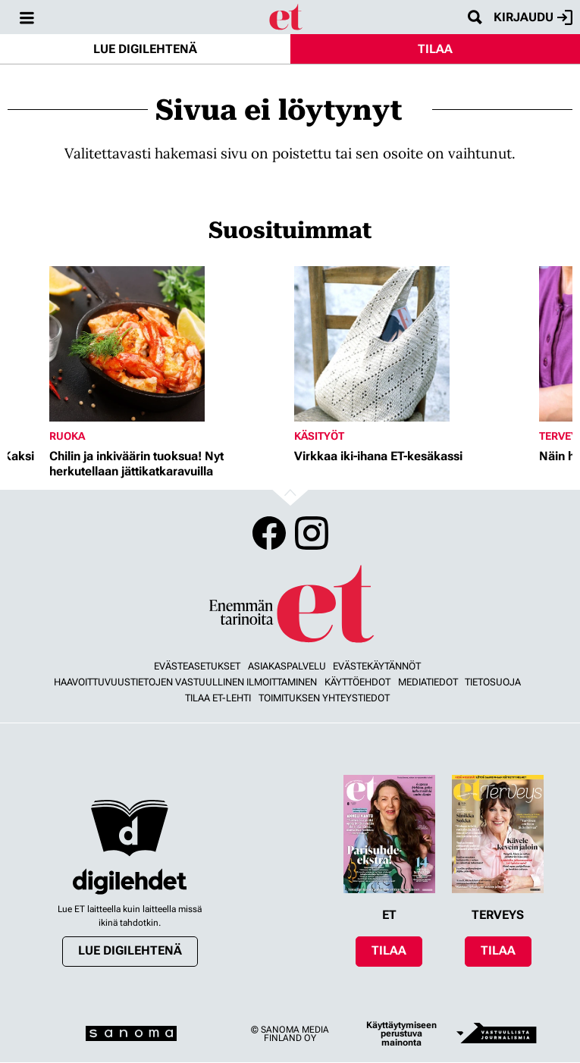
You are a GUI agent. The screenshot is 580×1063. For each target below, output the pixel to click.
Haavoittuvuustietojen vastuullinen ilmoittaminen (185, 682)
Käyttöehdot (357, 682)
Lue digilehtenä (145, 49)
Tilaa (435, 49)
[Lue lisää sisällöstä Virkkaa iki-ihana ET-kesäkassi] (412, 344)
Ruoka (67, 436)
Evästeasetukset (197, 666)
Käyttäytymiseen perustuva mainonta (401, 1034)
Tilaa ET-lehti (218, 698)
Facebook (269, 533)
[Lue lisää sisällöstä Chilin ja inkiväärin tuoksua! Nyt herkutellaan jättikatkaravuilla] (168, 344)
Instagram (311, 533)
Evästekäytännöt (377, 666)
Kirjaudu (533, 17)
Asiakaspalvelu (287, 666)
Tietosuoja (493, 682)
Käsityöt (319, 436)
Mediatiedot (428, 682)
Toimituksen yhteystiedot (324, 698)
